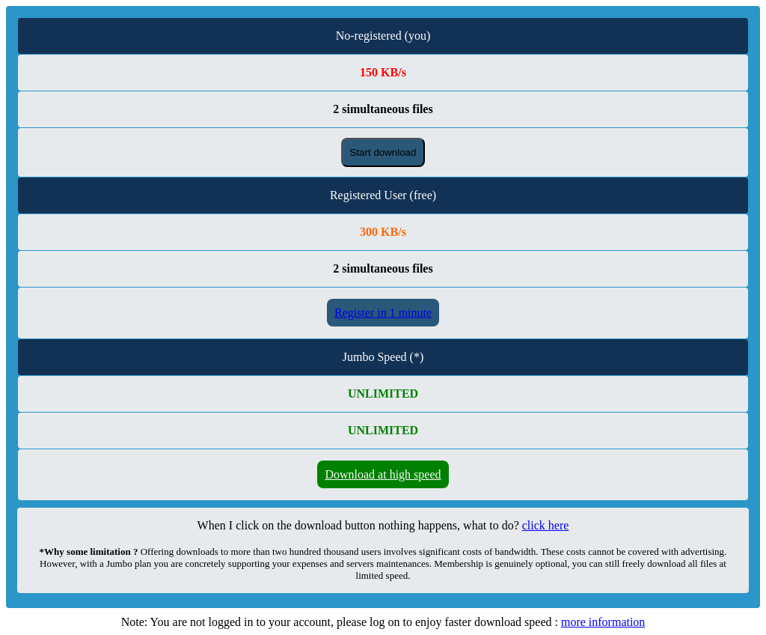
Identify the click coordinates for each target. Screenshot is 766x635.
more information (603, 622)
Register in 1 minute (383, 312)
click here (545, 525)
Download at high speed (383, 474)
